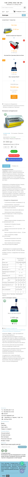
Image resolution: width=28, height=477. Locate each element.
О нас (2, 463)
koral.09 (5, 413)
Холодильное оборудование (14, 331)
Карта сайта (4, 427)
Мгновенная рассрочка (14, 160)
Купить (14, 151)
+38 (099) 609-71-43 (8, 410)
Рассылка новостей (6, 438)
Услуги (9, 464)
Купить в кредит (5, 467)
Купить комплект (14, 96)
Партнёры (3, 425)
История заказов (5, 435)
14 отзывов (13, 133)
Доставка (7, 463)
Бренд (2, 423)
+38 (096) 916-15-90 (8, 411)
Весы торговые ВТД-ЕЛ (14, 313)
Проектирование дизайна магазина (10, 469)
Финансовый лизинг (6, 466)
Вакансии (14, 466)
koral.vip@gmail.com (8, 415)
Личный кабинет (5, 433)
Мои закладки (5, 436)
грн (3, 11)
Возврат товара (5, 440)
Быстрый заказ (14, 155)
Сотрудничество (14, 467)
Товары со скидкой (6, 429)
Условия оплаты (14, 463)
